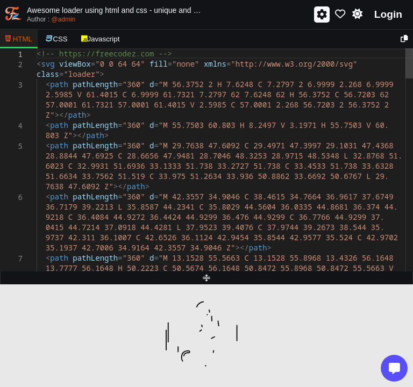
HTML (18, 39)
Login (388, 14)
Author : (51, 19)
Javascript (100, 39)
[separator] (206, 277)
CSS (57, 39)
